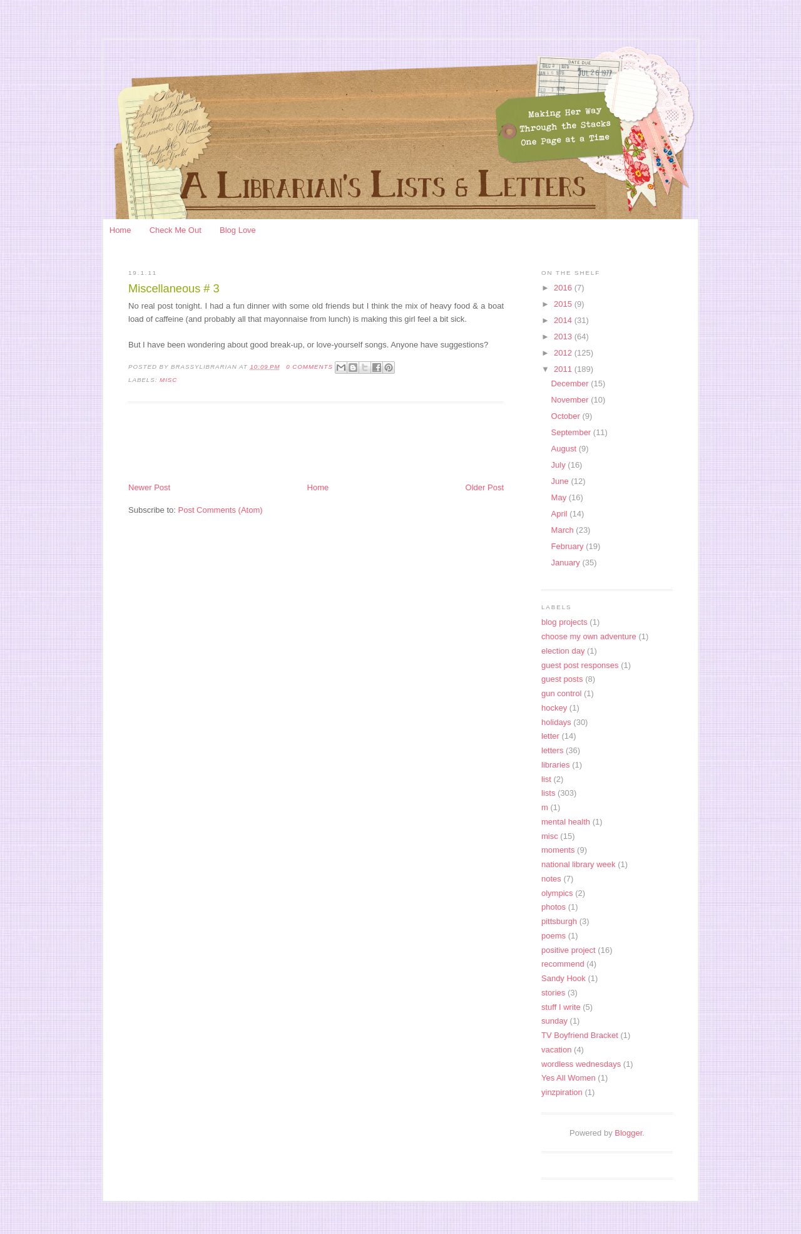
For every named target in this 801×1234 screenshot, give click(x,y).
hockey (554, 707)
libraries (555, 764)
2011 (564, 369)
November (571, 399)
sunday (554, 1021)
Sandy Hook (563, 978)
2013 (564, 336)
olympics (557, 893)
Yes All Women (568, 1077)
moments (557, 850)
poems (553, 935)
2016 (564, 287)
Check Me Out (176, 230)
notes (551, 878)
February (568, 546)
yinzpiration (562, 1092)
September (572, 432)
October (567, 416)
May (560, 497)
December (571, 383)
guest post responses (580, 665)
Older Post (485, 487)
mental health (565, 821)
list (546, 779)
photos (553, 907)
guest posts (562, 679)
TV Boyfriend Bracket (579, 1035)
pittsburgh (559, 921)
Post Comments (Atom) (220, 510)
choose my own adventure (588, 636)
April (560, 513)
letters (552, 750)
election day (562, 651)
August (565, 448)
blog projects (564, 622)
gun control (561, 693)
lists (548, 793)
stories (553, 992)
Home (120, 230)
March (563, 530)
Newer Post (149, 487)
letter (550, 736)
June (561, 481)
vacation (556, 1049)
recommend (562, 964)
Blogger (628, 1133)
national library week (578, 864)
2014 (564, 320)
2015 (564, 304)
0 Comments (309, 366)
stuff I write (561, 1007)
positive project (568, 950)
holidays (556, 722)
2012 (564, 352)
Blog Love (238, 230)
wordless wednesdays (581, 1064)
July (559, 465)
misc (168, 379)
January (567, 562)
